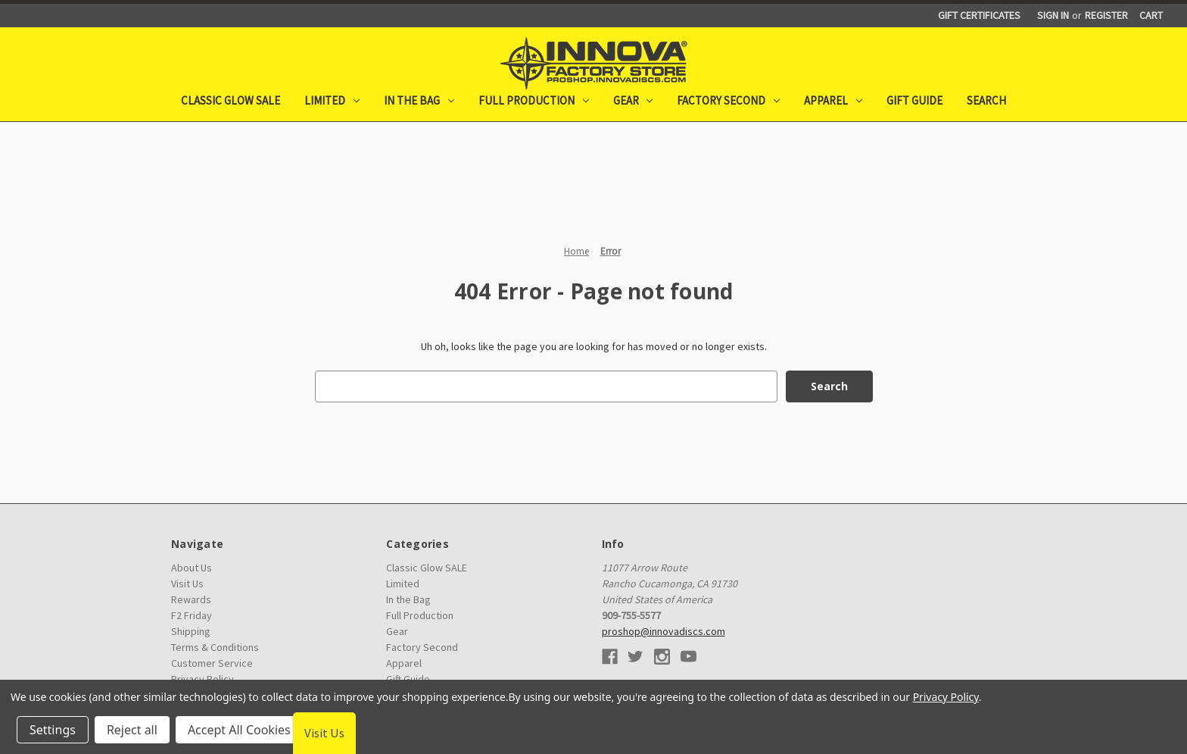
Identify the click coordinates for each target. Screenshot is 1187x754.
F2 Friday (191, 615)
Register (1106, 15)
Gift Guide (914, 100)
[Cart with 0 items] (1151, 15)
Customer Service (212, 663)
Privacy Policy (946, 697)
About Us (191, 567)
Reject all (132, 729)
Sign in (1053, 15)
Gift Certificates (979, 15)
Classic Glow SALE (230, 100)
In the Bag (419, 100)
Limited (332, 100)
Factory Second (728, 100)
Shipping (190, 631)
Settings (53, 729)
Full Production (533, 100)
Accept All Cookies (239, 729)
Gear (633, 100)
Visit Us (187, 583)
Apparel (833, 100)
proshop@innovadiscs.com (663, 631)
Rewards (191, 599)
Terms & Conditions (215, 647)
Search (986, 100)
